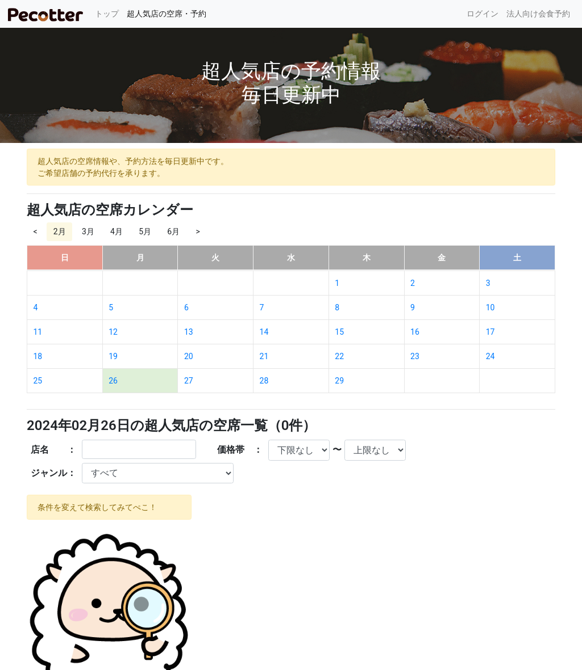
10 (490, 307)
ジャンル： (53, 472)
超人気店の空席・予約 (166, 13)
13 (188, 331)
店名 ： (53, 449)
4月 (116, 231)
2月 (59, 231)
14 (264, 331)
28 (264, 380)
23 (414, 356)
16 (414, 331)
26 (113, 380)
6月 (173, 231)
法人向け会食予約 (538, 13)
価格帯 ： (240, 449)
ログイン (482, 13)
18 (38, 356)
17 (490, 331)
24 (490, 356)
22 (339, 356)
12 (113, 331)
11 (38, 331)
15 (339, 331)
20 (188, 356)
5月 (145, 231)
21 (264, 356)
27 (188, 380)
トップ (109, 12)
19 (113, 356)
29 (339, 380)
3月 (88, 231)
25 (38, 380)
